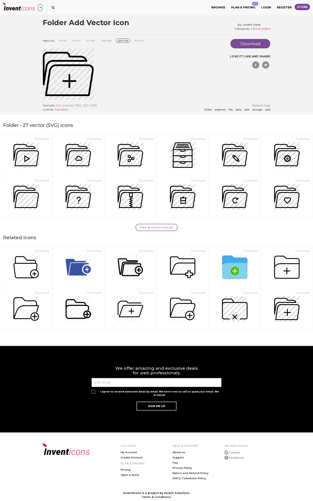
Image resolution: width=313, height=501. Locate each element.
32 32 (76, 40)
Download (42, 139)
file (231, 109)
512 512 (139, 40)
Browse (218, 7)
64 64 (91, 40)
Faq (175, 462)
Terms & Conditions (156, 497)
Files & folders (260, 29)
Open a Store (130, 474)
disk (247, 109)
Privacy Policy (182, 467)
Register (284, 7)
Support (178, 457)
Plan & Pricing (244, 5)
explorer (220, 109)
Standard (61, 109)
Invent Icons (252, 25)
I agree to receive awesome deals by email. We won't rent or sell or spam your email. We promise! (159, 393)
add (267, 109)
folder (208, 109)
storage (257, 109)
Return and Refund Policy (190, 473)
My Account (129, 452)
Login (266, 7)
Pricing (126, 469)
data (239, 109)
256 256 (123, 40)
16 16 (62, 40)
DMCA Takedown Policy (189, 478)
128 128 (106, 40)
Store (302, 7)
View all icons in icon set (156, 227)
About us (178, 452)
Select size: (49, 40)
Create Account (132, 457)
